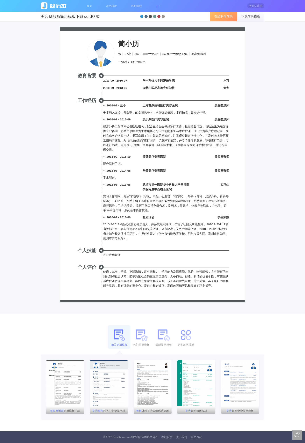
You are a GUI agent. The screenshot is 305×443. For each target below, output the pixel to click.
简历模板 (111, 5)
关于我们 (181, 437)
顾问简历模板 (196, 410)
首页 (89, 5)
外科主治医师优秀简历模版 (152, 411)
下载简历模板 (250, 16)
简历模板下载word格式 (65, 411)
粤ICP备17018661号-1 (144, 437)
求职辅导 (136, 5)
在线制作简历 (223, 16)
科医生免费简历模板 (108, 411)
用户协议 (196, 437)
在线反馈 (166, 437)
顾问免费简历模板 (240, 410)
